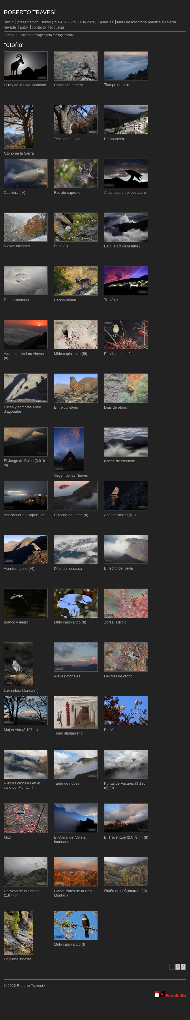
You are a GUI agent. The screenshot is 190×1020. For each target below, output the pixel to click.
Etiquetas (57, 27)
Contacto (39, 27)
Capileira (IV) (14, 192)
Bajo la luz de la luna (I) (123, 246)
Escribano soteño (118, 354)
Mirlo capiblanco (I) (69, 944)
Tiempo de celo (116, 84)
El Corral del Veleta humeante (70, 839)
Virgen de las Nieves (71, 475)
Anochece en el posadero (125, 192)
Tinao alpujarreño (68, 733)
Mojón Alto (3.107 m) (21, 730)
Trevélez (111, 300)
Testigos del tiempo (70, 139)
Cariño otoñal (65, 300)
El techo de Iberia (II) (71, 515)
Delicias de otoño (118, 676)
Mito (7, 837)
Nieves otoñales (17, 246)
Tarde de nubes (66, 783)
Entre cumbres (66, 407)
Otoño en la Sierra (19, 153)
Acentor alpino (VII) (120, 515)
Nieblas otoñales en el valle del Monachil (22, 785)
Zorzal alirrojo (115, 622)
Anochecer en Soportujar (24, 515)
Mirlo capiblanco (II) (70, 622)
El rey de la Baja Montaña (25, 85)
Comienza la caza (68, 85)
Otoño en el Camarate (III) (125, 890)
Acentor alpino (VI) (19, 568)
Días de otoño (115, 407)
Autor (24, 27)
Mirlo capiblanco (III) (70, 354)
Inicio (9, 22)
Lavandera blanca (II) (21, 690)
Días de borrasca (68, 568)
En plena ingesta (17, 959)
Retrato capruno (67, 192)
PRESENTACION (27, 22)
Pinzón (109, 730)
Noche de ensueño (119, 461)
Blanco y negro (16, 622)
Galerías (106, 22)
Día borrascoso (16, 300)
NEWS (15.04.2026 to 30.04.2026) (69, 22)
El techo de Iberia (118, 568)
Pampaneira (114, 139)
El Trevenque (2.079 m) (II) (126, 837)
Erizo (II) (61, 246)
